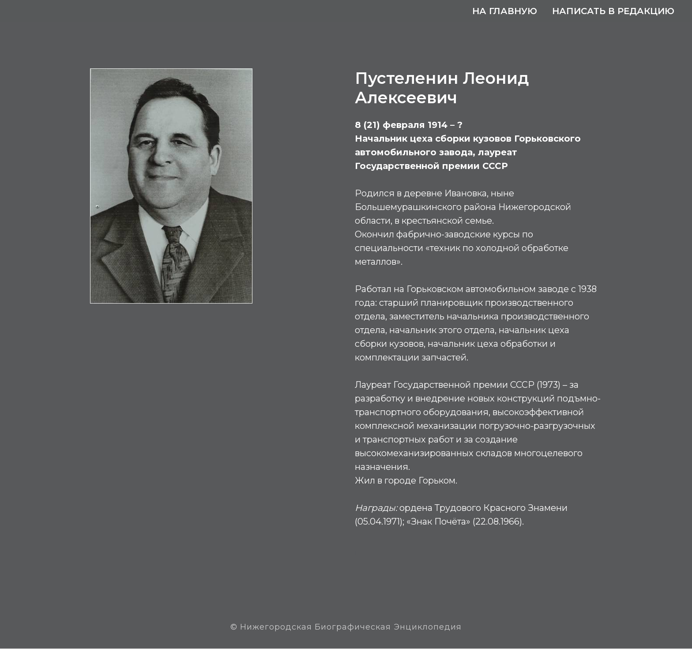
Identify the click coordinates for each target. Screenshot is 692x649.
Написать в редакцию (613, 11)
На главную (504, 11)
